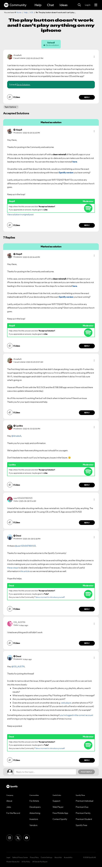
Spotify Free (81, 825)
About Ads (58, 857)
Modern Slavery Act (12, 862)
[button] (94, 57)
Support (56, 800)
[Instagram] (9, 838)
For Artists (34, 800)
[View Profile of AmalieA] (17, 55)
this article (25, 571)
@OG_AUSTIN (18, 666)
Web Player (58, 806)
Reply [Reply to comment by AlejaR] (87, 225)
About (9, 800)
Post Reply (86, 772)
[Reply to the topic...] (45, 772)
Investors (33, 819)
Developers (35, 806)
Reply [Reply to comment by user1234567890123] (87, 522)
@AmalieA (16, 435)
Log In (87, 4)
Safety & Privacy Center (20, 857)
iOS (31, 12)
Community (15, 5)
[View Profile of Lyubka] (19, 425)
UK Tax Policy (26, 862)
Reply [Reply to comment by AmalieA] (87, 97)
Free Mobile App (60, 813)
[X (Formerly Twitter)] (18, 838)
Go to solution (52, 45)
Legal (8, 857)
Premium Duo (82, 806)
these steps (12, 567)
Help (38, 5)
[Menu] (96, 5)
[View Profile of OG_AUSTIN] (19, 622)
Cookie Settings (46, 857)
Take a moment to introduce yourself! (50, 597)
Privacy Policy (34, 857)
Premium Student (84, 819)
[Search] (79, 5)
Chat (50, 5)
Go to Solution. (23, 84)
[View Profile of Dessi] (18, 535)
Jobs (8, 806)
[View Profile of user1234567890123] (22, 498)
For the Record (13, 813)
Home (18, 12)
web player (66, 702)
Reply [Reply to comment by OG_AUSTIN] (87, 643)
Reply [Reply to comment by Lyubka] (87, 485)
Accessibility (68, 857)
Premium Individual (84, 800)
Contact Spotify (60, 819)
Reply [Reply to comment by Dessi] (87, 609)
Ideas (63, 5)
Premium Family (83, 813)
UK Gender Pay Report (39, 862)
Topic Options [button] (10, 107)
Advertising (34, 813)
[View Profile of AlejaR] (19, 129)
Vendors (33, 825)
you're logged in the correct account (76, 715)
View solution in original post (20, 214)
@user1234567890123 (25, 545)
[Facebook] (26, 838)
